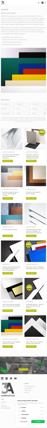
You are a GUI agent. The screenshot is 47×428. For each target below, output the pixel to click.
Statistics (24, 411)
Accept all (38, 421)
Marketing (24, 418)
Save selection (24, 421)
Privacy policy (33, 424)
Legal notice (28, 424)
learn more (22, 369)
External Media (25, 414)
